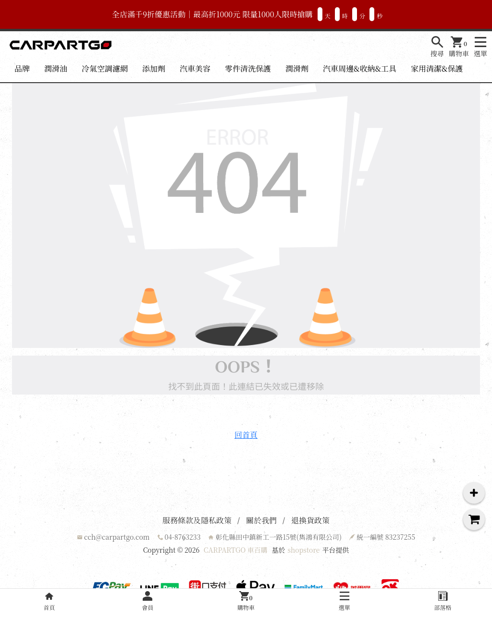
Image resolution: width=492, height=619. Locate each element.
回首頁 (246, 434)
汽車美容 (195, 68)
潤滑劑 (296, 68)
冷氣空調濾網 (105, 68)
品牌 (22, 68)
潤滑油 (55, 68)
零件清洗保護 (248, 68)
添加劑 (153, 68)
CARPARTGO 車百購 (236, 550)
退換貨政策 (310, 520)
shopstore (303, 550)
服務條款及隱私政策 (197, 520)
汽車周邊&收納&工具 (359, 68)
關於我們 (261, 520)
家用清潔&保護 (437, 68)
